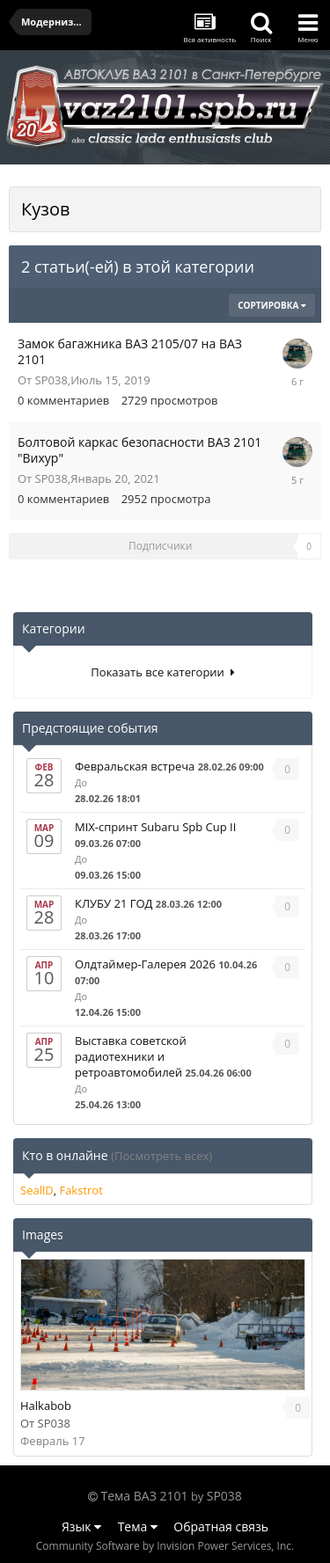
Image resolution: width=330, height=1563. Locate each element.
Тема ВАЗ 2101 (144, 1495)
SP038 (51, 380)
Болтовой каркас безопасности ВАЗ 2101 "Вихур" (139, 450)
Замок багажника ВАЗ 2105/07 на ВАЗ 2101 (130, 351)
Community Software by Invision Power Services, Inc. (165, 1545)
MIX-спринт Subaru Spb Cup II (155, 827)
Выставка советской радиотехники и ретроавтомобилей (131, 1056)
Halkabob (45, 1405)
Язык (81, 1526)
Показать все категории (162, 672)
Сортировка (272, 305)
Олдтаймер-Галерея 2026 (145, 964)
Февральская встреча (134, 766)
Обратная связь (220, 1526)
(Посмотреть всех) (161, 1156)
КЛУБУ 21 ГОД (113, 903)
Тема (138, 1526)
